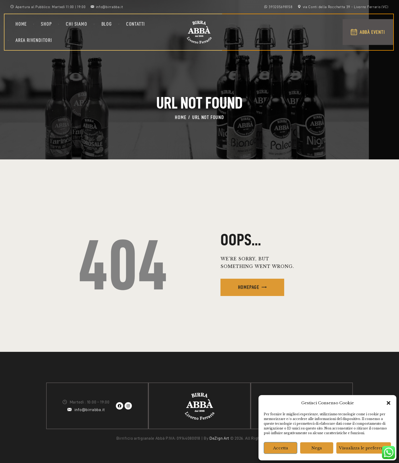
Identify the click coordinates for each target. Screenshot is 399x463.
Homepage (248, 287)
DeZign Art (219, 438)
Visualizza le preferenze (363, 447)
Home (180, 117)
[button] (388, 403)
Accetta (280, 447)
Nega (316, 447)
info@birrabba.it (89, 409)
